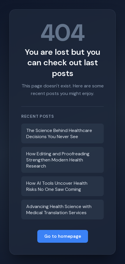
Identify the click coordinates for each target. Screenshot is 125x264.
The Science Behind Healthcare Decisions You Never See (59, 133)
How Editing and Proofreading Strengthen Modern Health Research (57, 160)
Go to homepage (62, 236)
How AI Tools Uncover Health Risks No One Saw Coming (56, 186)
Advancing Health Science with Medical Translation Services (58, 209)
